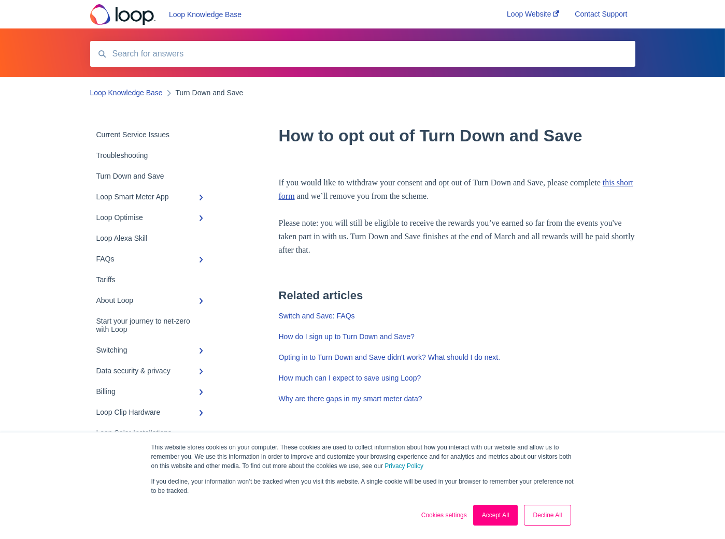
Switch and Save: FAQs (317, 316)
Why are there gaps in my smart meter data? (350, 399)
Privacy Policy (404, 466)
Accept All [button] (495, 515)
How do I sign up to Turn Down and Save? (347, 336)
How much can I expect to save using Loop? (350, 378)
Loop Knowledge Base (205, 14)
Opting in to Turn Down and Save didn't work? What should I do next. (390, 357)
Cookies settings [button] (444, 515)
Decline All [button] (547, 515)
